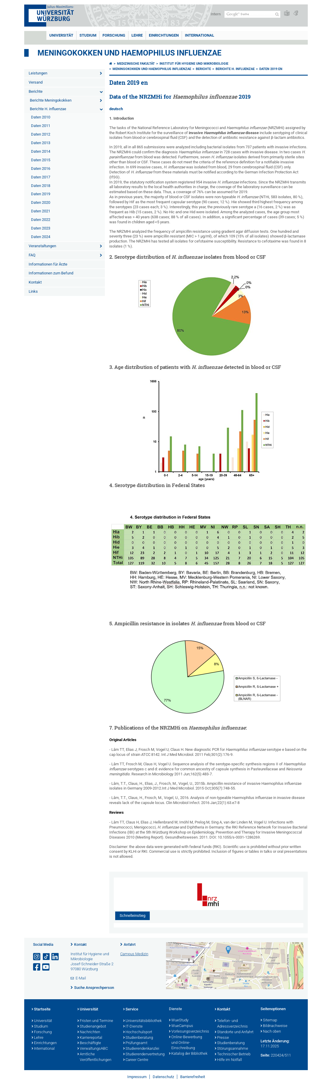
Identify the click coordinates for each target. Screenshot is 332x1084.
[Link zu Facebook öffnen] (37, 967)
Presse (222, 1038)
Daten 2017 (40, 177)
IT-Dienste (133, 1026)
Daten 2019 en (270, 69)
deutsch (116, 109)
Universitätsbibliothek (142, 1021)
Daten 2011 (40, 125)
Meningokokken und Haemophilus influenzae (152, 69)
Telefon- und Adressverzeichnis (231, 1023)
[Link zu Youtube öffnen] (46, 967)
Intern (216, 14)
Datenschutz (163, 1077)
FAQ (32, 255)
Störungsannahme (231, 1049)
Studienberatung (138, 1038)
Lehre (137, 35)
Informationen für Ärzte (48, 264)
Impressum (137, 1077)
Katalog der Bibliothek (188, 1054)
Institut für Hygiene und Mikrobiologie (194, 64)
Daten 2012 (40, 134)
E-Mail (81, 978)
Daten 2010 (40, 117)
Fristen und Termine (95, 1021)
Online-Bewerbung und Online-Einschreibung (185, 1043)
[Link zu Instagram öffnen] (37, 957)
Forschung (113, 35)
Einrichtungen (164, 35)
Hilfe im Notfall (228, 1060)
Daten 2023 (40, 228)
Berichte (36, 91)
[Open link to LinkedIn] (55, 957)
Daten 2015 (40, 160)
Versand (36, 82)
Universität (61, 35)
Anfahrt (130, 945)
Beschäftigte (89, 1043)
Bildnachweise (274, 1026)
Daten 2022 (40, 219)
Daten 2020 (40, 202)
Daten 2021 (40, 211)
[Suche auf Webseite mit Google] (252, 14)
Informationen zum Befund (51, 273)
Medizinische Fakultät (136, 64)
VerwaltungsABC (92, 1049)
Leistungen (38, 73)
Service (130, 1009)
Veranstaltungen (42, 246)
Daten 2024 (40, 237)
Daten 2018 (40, 185)
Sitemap (269, 1020)
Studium (87, 35)
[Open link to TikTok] (46, 957)
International (199, 35)
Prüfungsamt (135, 1043)
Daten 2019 (40, 194)
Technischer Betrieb (232, 1054)
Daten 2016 (40, 168)
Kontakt (35, 282)
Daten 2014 (40, 151)
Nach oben (271, 1031)
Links (33, 291)
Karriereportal (89, 1038)
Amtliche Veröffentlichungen (94, 1057)
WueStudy (178, 1020)
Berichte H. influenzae (48, 109)
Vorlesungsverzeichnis (189, 1031)
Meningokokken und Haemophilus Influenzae (130, 52)
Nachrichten (88, 1032)
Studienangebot (91, 1026)
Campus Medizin (134, 954)
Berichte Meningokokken (50, 100)
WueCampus (181, 1026)
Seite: (265, 1055)
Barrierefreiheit (192, 1077)
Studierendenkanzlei (141, 1049)
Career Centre (135, 1060)
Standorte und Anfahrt (234, 1032)
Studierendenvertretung (143, 1054)
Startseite (41, 1009)
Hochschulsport (137, 1032)
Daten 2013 (40, 143)
